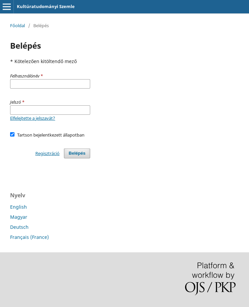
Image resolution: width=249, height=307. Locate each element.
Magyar (18, 217)
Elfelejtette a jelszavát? (32, 118)
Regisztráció (47, 153)
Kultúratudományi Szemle (46, 6)
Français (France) (29, 237)
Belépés (77, 153)
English (18, 207)
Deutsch (19, 227)
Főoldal (17, 25)
